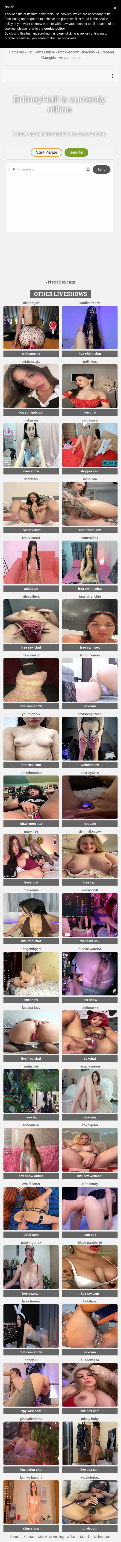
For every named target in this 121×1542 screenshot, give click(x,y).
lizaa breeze (31, 1301)
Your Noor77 (31, 714)
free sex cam (31, 765)
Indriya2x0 (90, 890)
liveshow (31, 882)
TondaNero (31, 1125)
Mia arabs (31, 890)
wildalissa (89, 420)
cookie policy (54, 28)
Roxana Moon (90, 1066)
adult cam (31, 1235)
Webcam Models (79, 1537)
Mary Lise (31, 831)
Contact (29, 1537)
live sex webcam (90, 1176)
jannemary (90, 1184)
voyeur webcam (31, 412)
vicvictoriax (90, 1477)
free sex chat (31, 647)
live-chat (31, 1117)
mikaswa (31, 420)
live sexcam (90, 1293)
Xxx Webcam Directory (76, 52)
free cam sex (90, 647)
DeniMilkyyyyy (90, 831)
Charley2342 (90, 773)
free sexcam (31, 1293)
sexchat (90, 1058)
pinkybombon (31, 773)
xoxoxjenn (90, 1125)
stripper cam (90, 471)
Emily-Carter (31, 538)
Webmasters (102, 1537)
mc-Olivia (90, 479)
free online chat (90, 589)
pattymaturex (31, 1242)
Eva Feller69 (31, 1184)
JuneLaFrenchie (90, 596)
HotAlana (90, 1301)
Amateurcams (70, 58)
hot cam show (31, 706)
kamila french (90, 303)
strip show (31, 1528)
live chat (89, 412)
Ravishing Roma (89, 714)
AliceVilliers (31, 596)
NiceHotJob (31, 303)
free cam (90, 882)
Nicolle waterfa (90, 949)
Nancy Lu (31, 1360)
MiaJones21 (31, 361)
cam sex (89, 1235)
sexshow (31, 1000)
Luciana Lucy (31, 1007)
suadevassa (90, 1360)
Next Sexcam (62, 282)
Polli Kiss (90, 361)
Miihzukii (31, 1066)
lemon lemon (90, 655)
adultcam (31, 589)
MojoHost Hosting (51, 1537)
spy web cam (31, 1411)
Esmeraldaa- (89, 538)
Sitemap (15, 1537)
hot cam (90, 823)
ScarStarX (31, 479)
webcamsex (31, 354)
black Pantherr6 (90, 1242)
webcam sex (90, 941)
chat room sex (90, 530)
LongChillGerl (31, 949)
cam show (31, 471)
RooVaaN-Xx (31, 655)
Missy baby (90, 1419)
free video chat (31, 1470)
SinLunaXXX (90, 1007)
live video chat (90, 354)
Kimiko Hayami (31, 1477)
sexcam (90, 706)
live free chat (31, 941)
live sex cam (31, 530)
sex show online (31, 1176)
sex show (90, 1000)
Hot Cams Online (41, 52)
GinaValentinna (31, 1419)
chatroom (90, 1528)
